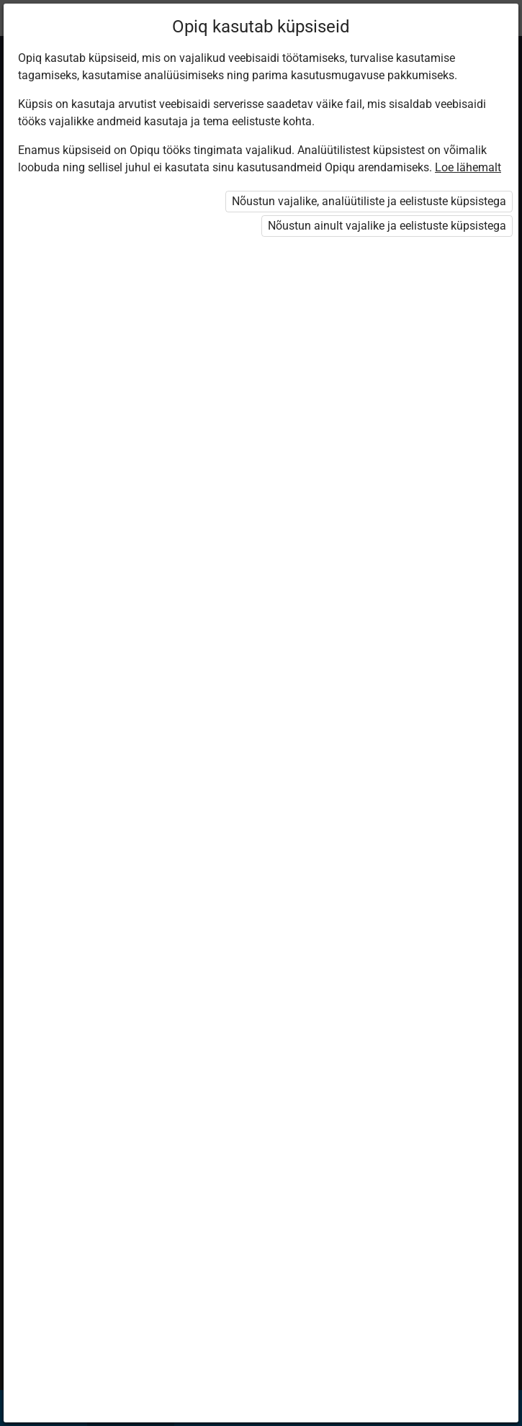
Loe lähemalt (468, 167)
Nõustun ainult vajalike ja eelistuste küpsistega (387, 226)
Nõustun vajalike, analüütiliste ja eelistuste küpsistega (369, 201)
